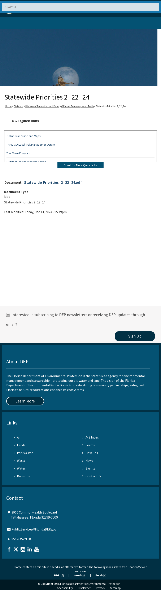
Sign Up (135, 336)
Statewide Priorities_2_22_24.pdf (53, 182)
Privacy (100, 588)
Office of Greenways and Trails (77, 106)
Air (17, 437)
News (87, 461)
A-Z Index (90, 437)
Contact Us (91, 476)
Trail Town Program (18, 153)
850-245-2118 (21, 539)
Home (8, 106)
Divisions (18, 106)
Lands (19, 445)
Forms (88, 445)
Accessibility (65, 588)
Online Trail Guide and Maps (23, 136)
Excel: (100, 575)
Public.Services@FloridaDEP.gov (34, 529)
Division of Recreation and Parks (42, 106)
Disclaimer (84, 588)
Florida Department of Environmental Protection (90, 584)
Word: (79, 575)
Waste (20, 461)
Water (19, 468)
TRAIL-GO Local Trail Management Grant (30, 144)
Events (88, 468)
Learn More (25, 401)
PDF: (59, 575)
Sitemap (115, 588)
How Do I (90, 453)
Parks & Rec (23, 453)
